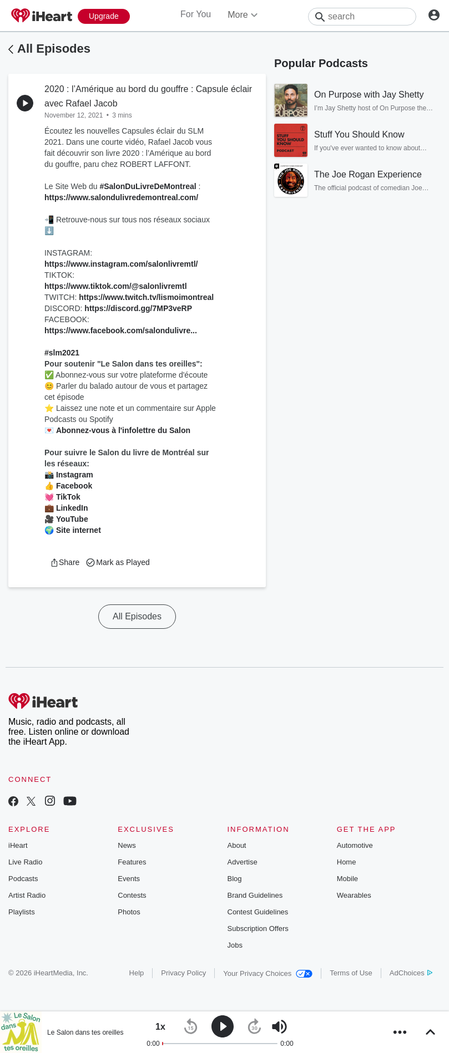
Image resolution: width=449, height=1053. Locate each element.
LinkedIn (72, 507)
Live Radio (25, 862)
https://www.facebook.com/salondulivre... (120, 330)
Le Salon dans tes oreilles (85, 1032)
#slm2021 (61, 352)
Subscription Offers (258, 928)
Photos (129, 912)
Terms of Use (351, 973)
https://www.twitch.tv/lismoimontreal (146, 297)
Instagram (74, 474)
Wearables (354, 895)
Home (346, 862)
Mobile (347, 878)
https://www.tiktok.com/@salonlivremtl (115, 286)
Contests (132, 895)
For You (195, 14)
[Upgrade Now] (104, 16)
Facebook (74, 485)
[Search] (362, 17)
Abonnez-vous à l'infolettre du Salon (123, 430)
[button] (64, 562)
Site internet (78, 530)
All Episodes (53, 48)
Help (136, 973)
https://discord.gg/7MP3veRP (138, 308)
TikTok (68, 496)
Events (129, 878)
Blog (235, 878)
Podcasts (23, 878)
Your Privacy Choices (267, 973)
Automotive (355, 845)
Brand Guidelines (255, 895)
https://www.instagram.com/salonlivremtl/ (121, 264)
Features (132, 862)
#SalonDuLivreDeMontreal (147, 186)
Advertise (243, 862)
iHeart (18, 845)
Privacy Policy (183, 973)
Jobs (235, 945)
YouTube (72, 519)
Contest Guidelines (258, 912)
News (127, 845)
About (237, 845)
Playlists (21, 912)
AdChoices (411, 973)
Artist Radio (27, 895)
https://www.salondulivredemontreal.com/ (121, 197)
